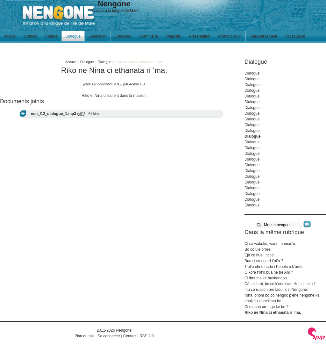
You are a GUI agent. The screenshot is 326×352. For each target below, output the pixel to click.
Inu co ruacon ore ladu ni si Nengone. (276, 289)
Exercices (122, 36)
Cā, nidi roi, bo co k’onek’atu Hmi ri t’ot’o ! (279, 284)
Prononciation (229, 36)
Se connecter (108, 336)
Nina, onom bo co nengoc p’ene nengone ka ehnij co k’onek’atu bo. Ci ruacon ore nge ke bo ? (282, 301)
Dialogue (73, 36)
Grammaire (148, 36)
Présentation (199, 36)
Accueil (10, 36)
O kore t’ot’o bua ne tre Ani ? (268, 272)
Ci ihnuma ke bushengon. (266, 278)
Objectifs (173, 36)
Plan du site (84, 336)
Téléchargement (263, 36)
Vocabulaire (295, 36)
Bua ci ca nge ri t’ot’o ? (263, 261)
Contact (30, 36)
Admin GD (137, 84)
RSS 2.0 (146, 336)
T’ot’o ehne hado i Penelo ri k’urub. (273, 266)
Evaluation (97, 36)
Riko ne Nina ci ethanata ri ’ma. (272, 312)
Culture (51, 36)
